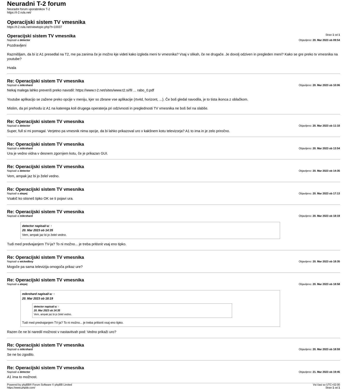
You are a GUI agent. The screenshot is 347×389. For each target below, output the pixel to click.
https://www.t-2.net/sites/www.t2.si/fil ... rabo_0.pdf (115, 90)
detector (28, 226)
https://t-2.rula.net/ (19, 12)
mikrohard (29, 294)
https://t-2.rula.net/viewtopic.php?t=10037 (34, 27)
